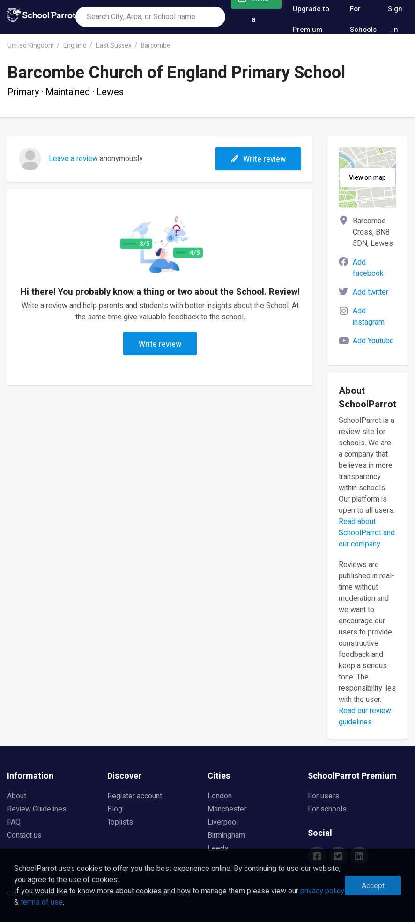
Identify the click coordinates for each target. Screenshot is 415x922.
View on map (367, 178)
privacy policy (322, 891)
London (220, 796)
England (75, 46)
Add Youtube (373, 341)
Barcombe (155, 46)
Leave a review (73, 158)
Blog (114, 809)
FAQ (14, 822)
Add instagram (369, 316)
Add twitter (370, 292)
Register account (134, 796)
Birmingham (226, 835)
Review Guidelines (37, 809)
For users (323, 796)
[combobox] (150, 17)
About (16, 796)
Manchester (227, 809)
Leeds (218, 848)
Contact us (24, 835)
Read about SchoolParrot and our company (367, 533)
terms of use (42, 902)
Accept (373, 886)
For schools (327, 809)
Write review (258, 159)
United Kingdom (30, 46)
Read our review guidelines (365, 716)
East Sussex (114, 46)
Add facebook (368, 268)
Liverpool (223, 822)
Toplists (120, 822)
